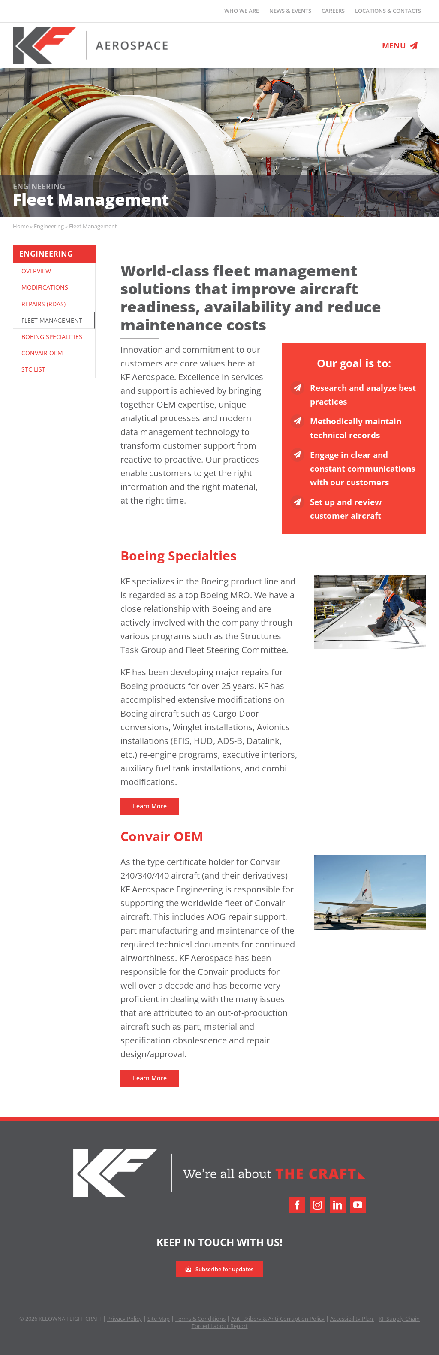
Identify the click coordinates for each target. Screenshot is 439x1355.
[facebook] (297, 1205)
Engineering (49, 226)
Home (21, 226)
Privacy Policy (124, 1318)
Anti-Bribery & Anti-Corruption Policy (278, 1318)
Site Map (158, 1318)
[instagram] (317, 1205)
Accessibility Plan (352, 1318)
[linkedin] (338, 1205)
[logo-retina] (90, 30)
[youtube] (358, 1205)
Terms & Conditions (200, 1318)
